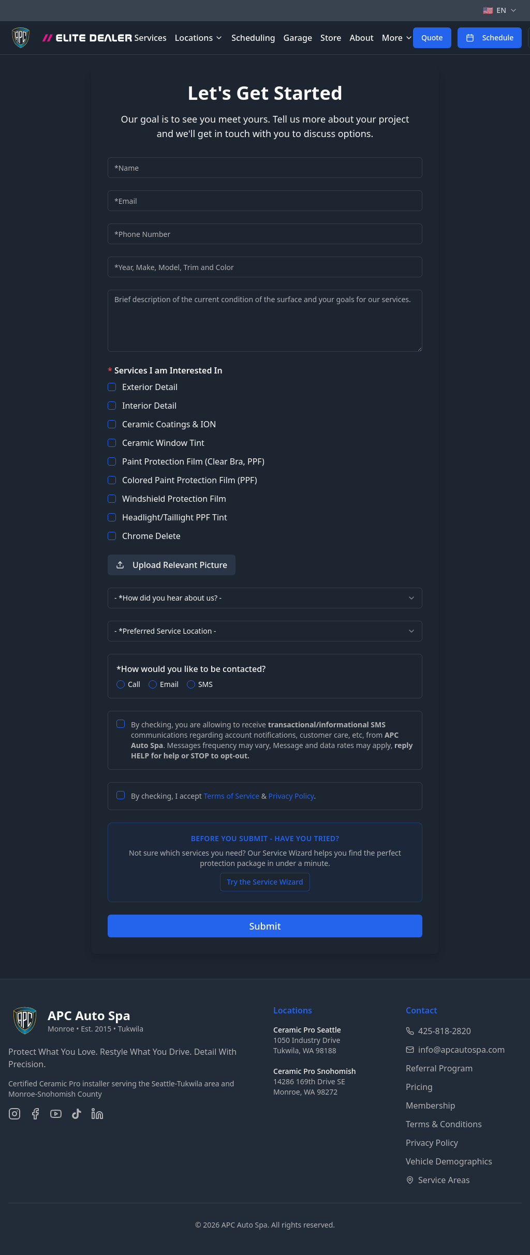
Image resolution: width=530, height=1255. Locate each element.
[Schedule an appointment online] (490, 37)
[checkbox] (112, 387)
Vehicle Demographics (449, 1161)
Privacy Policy (291, 796)
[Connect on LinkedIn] (97, 1114)
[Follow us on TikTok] (76, 1114)
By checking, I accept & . (223, 796)
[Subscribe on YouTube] (56, 1114)
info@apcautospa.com (455, 1049)
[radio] (120, 684)
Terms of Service (232, 796)
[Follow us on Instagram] (14, 1114)
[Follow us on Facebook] (35, 1114)
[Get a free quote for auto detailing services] (432, 37)
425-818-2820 (438, 1031)
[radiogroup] (265, 684)
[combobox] (265, 598)
